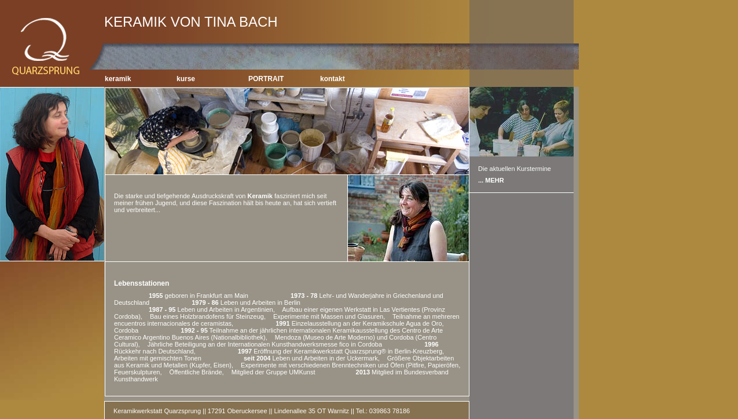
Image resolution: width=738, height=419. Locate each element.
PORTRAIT (266, 79)
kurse (186, 79)
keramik (118, 79)
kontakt (332, 79)
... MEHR (491, 180)
